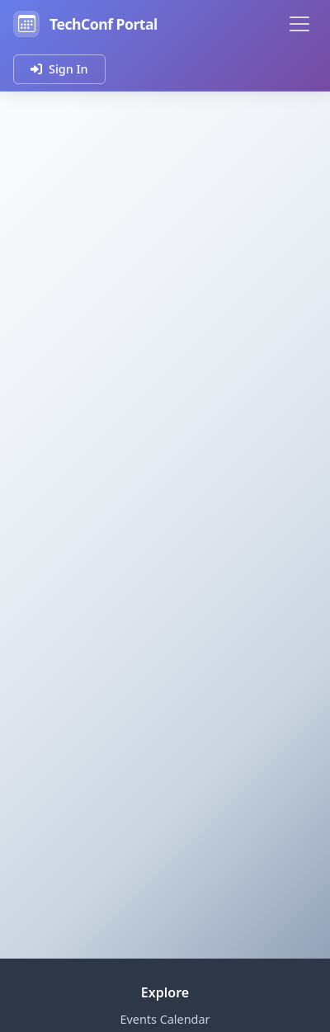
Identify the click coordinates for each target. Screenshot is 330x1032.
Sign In (59, 69)
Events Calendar (165, 1019)
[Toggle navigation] (299, 24)
